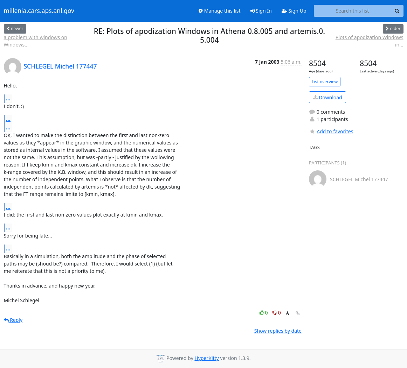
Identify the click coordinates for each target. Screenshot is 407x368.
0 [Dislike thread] (277, 312)
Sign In (261, 10)
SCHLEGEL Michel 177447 (60, 66)
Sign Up (294, 10)
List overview (325, 82)
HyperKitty (206, 358)
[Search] (397, 11)
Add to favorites (331, 131)
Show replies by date (278, 330)
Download (327, 97)
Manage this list (220, 10)
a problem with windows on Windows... (35, 41)
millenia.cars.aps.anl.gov (39, 11)
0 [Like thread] (264, 312)
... (8, 98)
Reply (13, 320)
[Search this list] (352, 11)
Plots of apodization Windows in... (369, 41)
